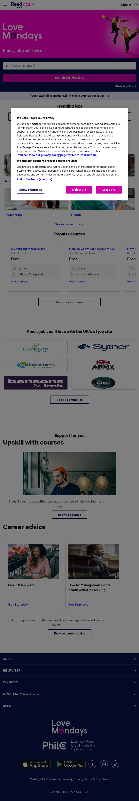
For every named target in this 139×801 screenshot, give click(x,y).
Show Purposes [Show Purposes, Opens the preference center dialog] (30, 190)
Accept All (109, 190)
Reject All (79, 190)
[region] (69, 154)
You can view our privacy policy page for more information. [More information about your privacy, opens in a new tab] (57, 155)
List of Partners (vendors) (34, 179)
